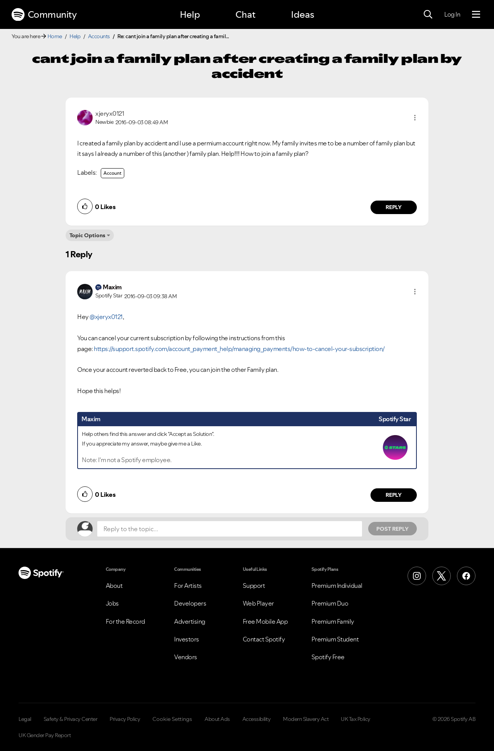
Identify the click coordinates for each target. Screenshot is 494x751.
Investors (186, 639)
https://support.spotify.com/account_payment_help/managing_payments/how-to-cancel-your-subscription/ (239, 348)
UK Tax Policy (355, 719)
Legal (25, 719)
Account (112, 173)
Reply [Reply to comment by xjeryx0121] (394, 207)
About (114, 585)
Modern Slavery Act (305, 719)
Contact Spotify (264, 639)
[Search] (428, 15)
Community (44, 14)
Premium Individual (336, 585)
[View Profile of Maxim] (112, 287)
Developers (190, 603)
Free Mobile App (265, 621)
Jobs (112, 603)
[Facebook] (466, 576)
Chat (245, 14)
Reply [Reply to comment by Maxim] (394, 495)
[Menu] (476, 14)
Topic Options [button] (87, 235)
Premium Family (332, 621)
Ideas (302, 14)
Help (190, 14)
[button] (415, 117)
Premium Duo (330, 603)
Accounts (99, 36)
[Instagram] (417, 576)
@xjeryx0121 (106, 316)
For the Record (125, 621)
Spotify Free (328, 657)
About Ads (217, 719)
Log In (452, 14)
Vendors (185, 657)
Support (254, 585)
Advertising (189, 621)
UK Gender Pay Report (45, 735)
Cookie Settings (172, 719)
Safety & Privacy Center (71, 719)
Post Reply (392, 529)
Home (54, 36)
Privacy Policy (125, 719)
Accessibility (256, 719)
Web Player (258, 603)
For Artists (188, 585)
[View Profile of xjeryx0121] (109, 113)
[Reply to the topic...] (229, 529)
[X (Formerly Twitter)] (441, 576)
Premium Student (335, 639)
